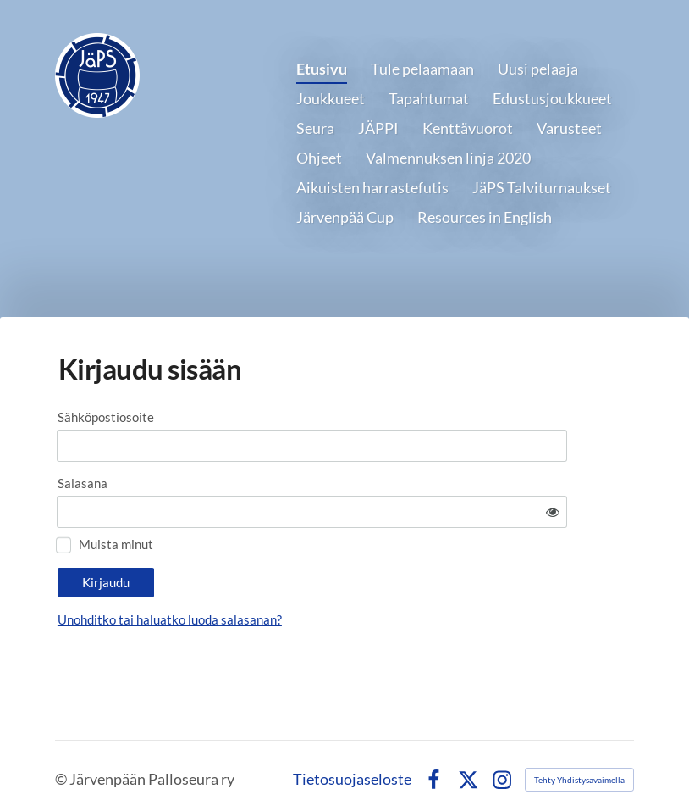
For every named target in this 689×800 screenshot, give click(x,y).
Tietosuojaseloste (352, 759)
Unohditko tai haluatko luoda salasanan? (319, 573)
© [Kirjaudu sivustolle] (62, 759)
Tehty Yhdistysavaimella (579, 759)
